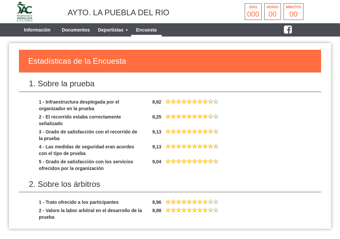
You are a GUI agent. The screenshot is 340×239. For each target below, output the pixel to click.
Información (37, 30)
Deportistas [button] (113, 30)
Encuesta (146, 30)
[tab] (113, 30)
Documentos (76, 30)
